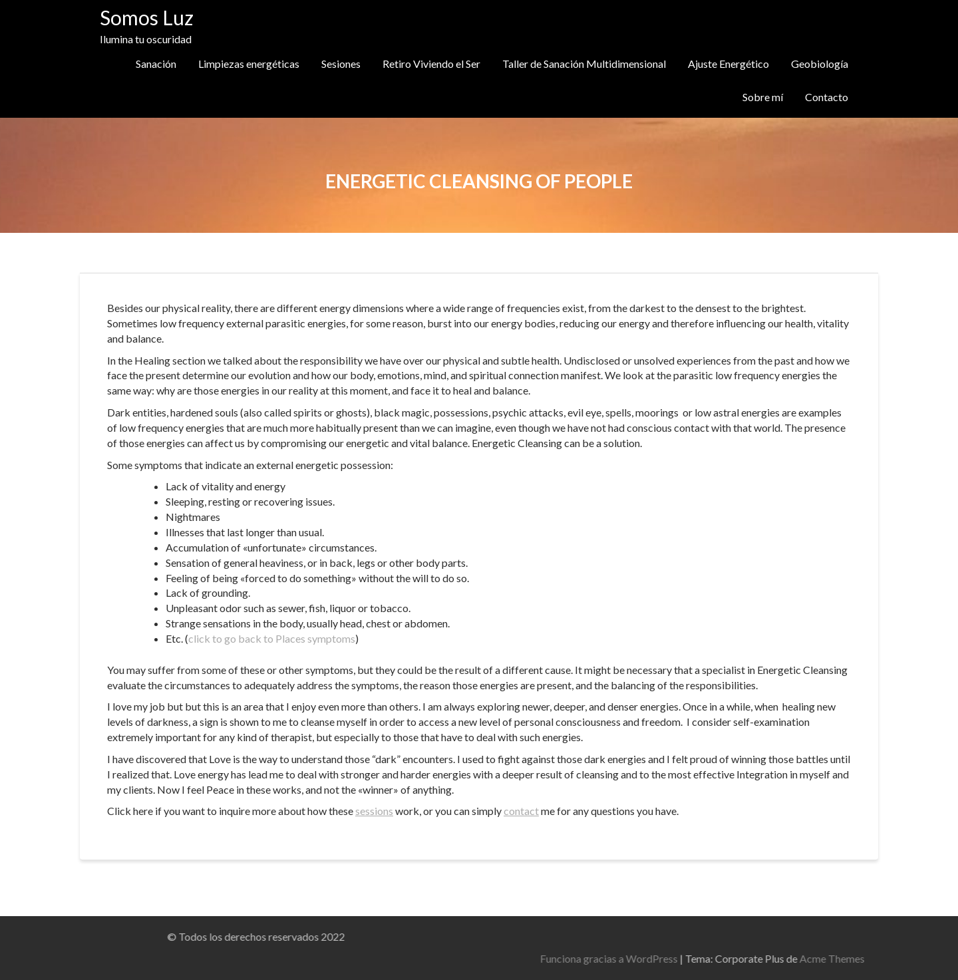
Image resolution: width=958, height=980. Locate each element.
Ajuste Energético (728, 63)
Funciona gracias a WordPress (755, 958)
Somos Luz (147, 17)
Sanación (156, 63)
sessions (374, 810)
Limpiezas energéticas (248, 63)
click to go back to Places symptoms (271, 638)
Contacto (826, 96)
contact (521, 810)
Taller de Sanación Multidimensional (584, 63)
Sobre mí (762, 96)
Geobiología (819, 63)
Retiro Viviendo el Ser (431, 63)
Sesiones (341, 63)
